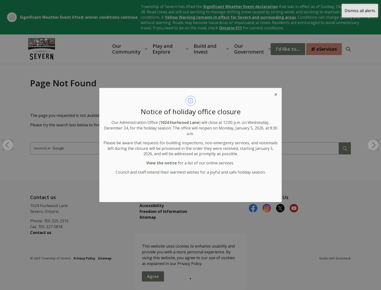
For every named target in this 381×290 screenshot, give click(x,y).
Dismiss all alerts (360, 10)
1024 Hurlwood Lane (179, 122)
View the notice (161, 163)
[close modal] (276, 94)
